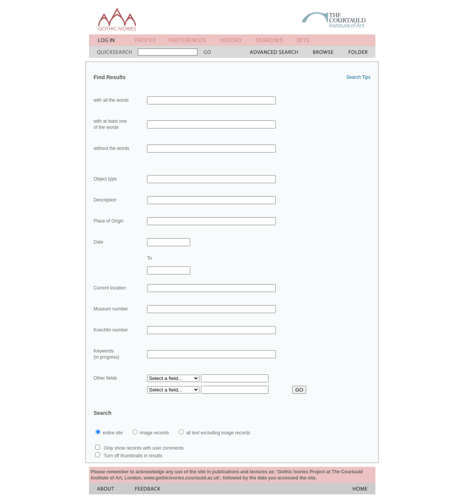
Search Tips (358, 77)
